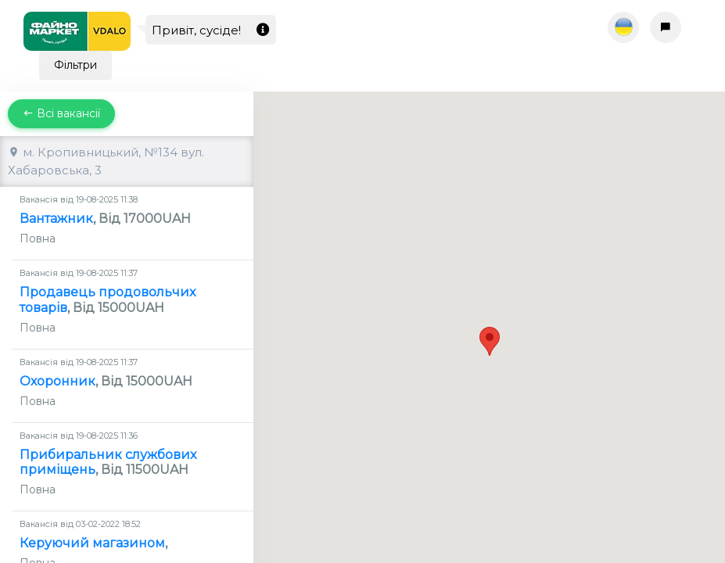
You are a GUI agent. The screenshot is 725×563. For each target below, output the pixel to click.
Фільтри (75, 65)
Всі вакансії (61, 113)
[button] (489, 313)
